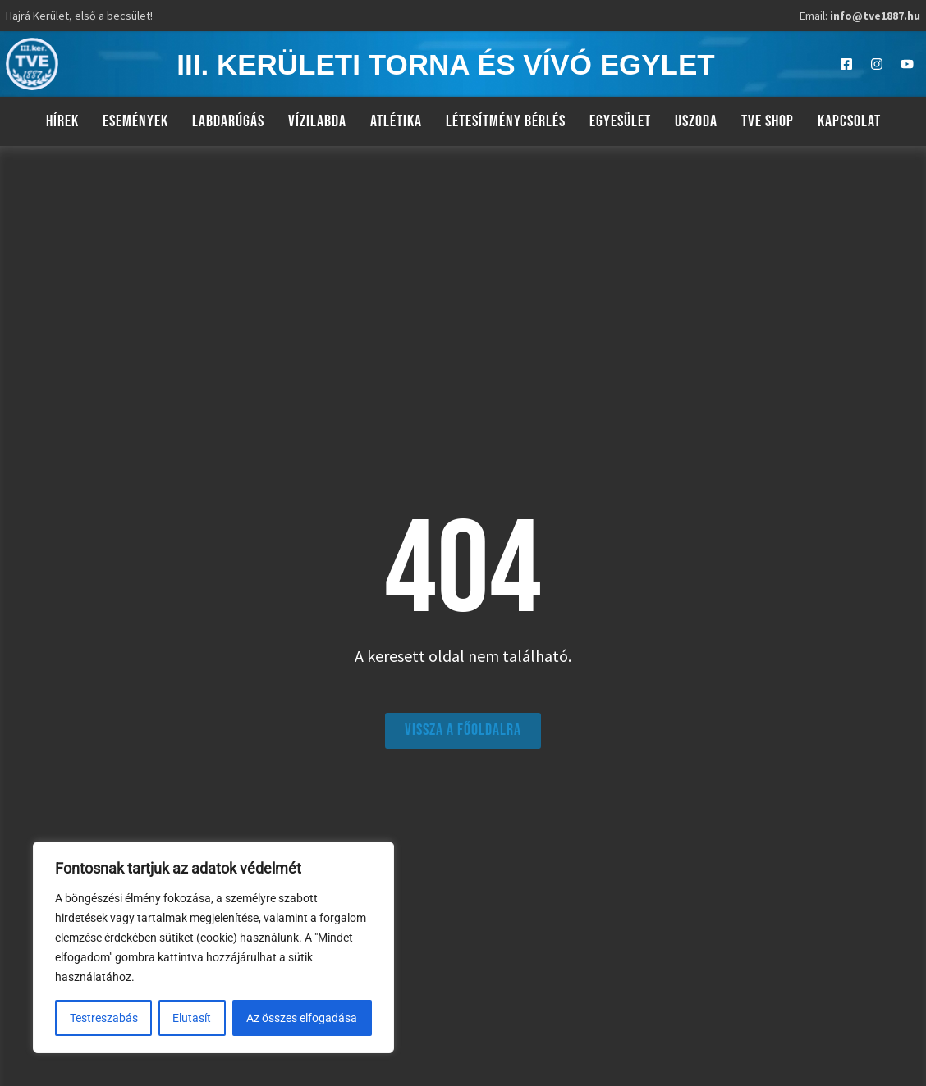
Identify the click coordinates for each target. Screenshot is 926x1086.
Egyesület (620, 121)
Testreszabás (104, 1017)
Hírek (62, 121)
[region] (213, 947)
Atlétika (396, 121)
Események (135, 121)
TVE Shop (767, 121)
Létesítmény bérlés (506, 121)
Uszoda (696, 121)
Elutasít (192, 1017)
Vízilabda (317, 121)
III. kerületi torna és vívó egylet (445, 64)
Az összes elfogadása (302, 1017)
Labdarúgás (228, 121)
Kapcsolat (849, 121)
